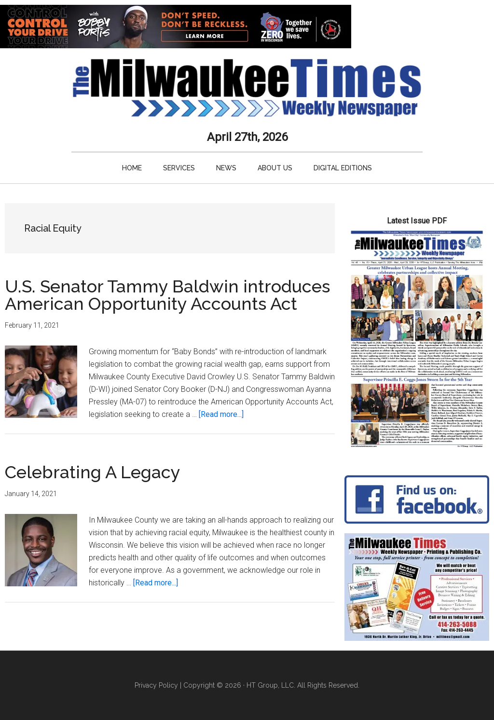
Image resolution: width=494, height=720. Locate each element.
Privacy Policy (156, 685)
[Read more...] (221, 414)
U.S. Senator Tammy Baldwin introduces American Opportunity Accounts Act (167, 295)
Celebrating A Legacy (92, 472)
